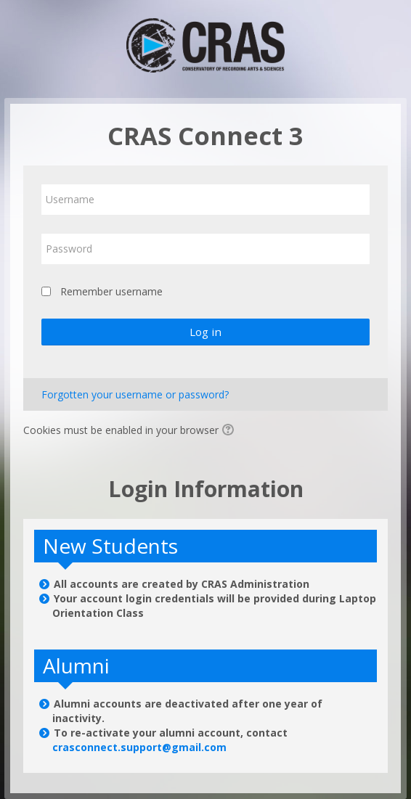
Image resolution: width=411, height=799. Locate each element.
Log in (205, 331)
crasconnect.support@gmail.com (139, 747)
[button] (230, 431)
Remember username (111, 291)
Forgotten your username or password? (135, 394)
